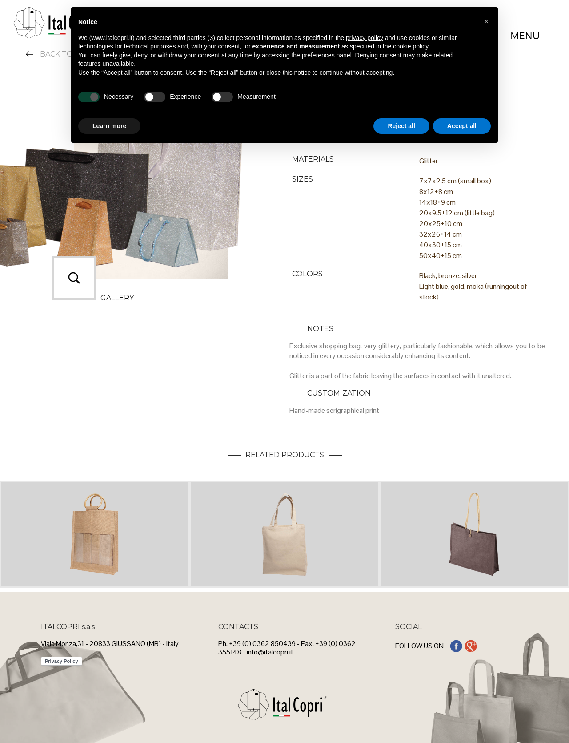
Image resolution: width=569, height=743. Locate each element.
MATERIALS (313, 159)
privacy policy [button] (364, 37)
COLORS (307, 274)
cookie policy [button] (410, 46)
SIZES (302, 179)
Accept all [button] (462, 125)
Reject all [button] (401, 125)
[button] (486, 21)
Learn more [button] (109, 125)
